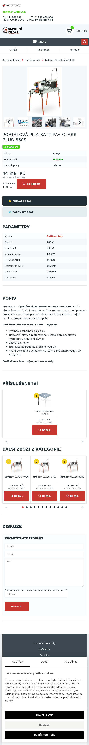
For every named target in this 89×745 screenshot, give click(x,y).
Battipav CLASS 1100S (16, 476)
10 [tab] (58, 507)
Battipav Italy (55, 236)
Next (79, 122)
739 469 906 (45, 17)
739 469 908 (16, 19)
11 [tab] (62, 507)
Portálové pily (32, 60)
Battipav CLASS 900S (72, 476)
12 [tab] (66, 507)
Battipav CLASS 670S (44, 476)
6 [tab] (42, 507)
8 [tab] (50, 507)
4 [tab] (34, 507)
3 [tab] (31, 507)
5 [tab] (38, 507)
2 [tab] (27, 507)
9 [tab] (54, 507)
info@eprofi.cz (44, 19)
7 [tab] (46, 507)
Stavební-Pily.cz (11, 60)
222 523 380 (14, 17)
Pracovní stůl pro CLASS (44, 412)
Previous (8, 122)
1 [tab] (23, 507)
